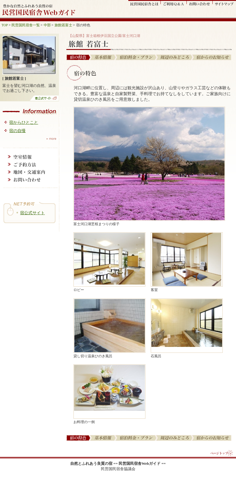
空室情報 (29, 156)
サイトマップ (224, 3)
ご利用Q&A (174, 3)
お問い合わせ (200, 3)
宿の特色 (78, 57)
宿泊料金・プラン (136, 57)
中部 (47, 25)
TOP (4, 25)
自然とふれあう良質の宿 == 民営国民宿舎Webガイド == (118, 464)
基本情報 (103, 57)
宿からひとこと (23, 122)
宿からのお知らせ (212, 57)
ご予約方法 (29, 164)
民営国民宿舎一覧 (26, 25)
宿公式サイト (32, 212)
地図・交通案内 (29, 172)
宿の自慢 (17, 130)
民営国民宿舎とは (144, 3)
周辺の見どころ (175, 57)
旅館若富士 (63, 25)
